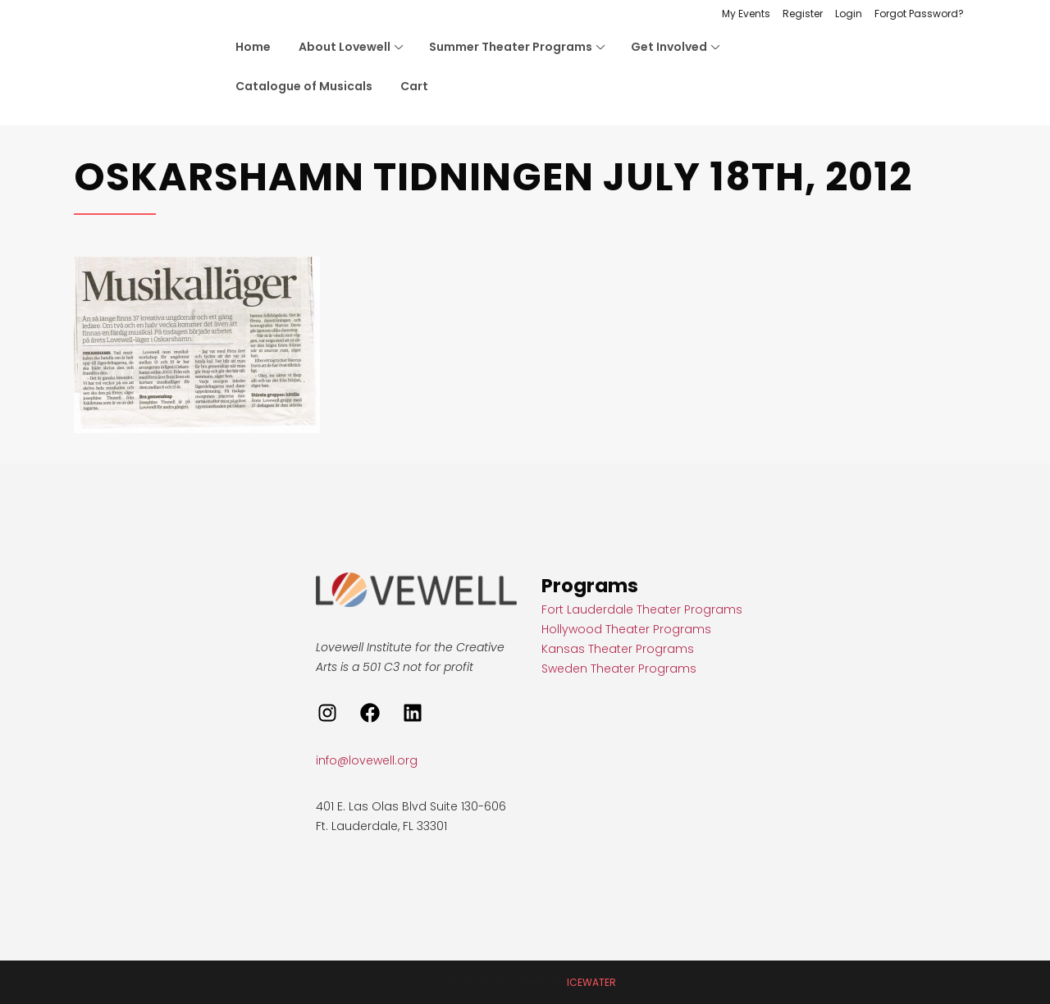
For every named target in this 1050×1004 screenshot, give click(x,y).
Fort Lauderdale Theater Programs (641, 609)
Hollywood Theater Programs (626, 629)
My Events (746, 14)
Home (253, 47)
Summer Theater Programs (510, 47)
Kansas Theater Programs (617, 649)
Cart (414, 86)
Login (848, 14)
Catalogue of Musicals (303, 86)
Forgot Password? (919, 14)
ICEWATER (591, 982)
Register (803, 14)
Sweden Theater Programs (618, 668)
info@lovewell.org (367, 760)
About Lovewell (344, 47)
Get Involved (669, 47)
